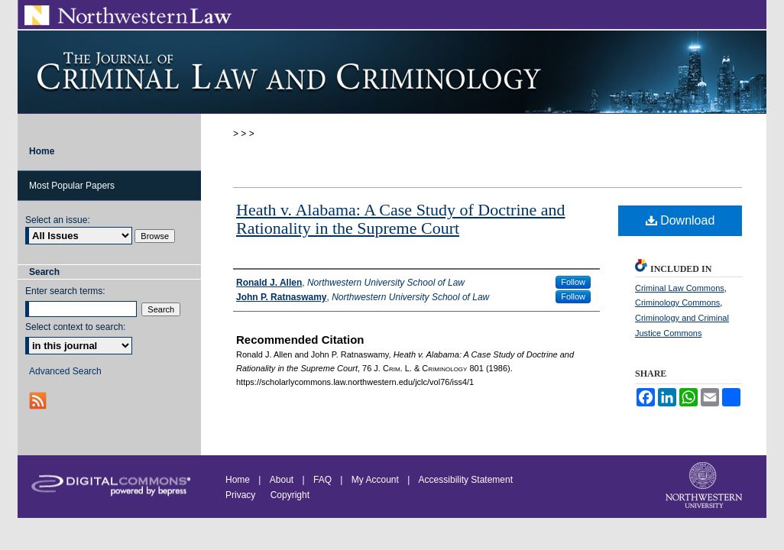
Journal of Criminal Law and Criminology (392, 72)
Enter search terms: (65, 291)
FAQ (322, 479)
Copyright (290, 495)
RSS (39, 400)
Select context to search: (75, 327)
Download (680, 220)
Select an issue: (57, 220)
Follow (573, 281)
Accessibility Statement (466, 479)
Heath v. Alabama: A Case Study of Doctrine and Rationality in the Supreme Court (400, 219)
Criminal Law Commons (679, 288)
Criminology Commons (677, 302)
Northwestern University (705, 486)
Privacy (241, 495)
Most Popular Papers (72, 185)
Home (237, 479)
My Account (375, 479)
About (281, 479)
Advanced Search (65, 371)
